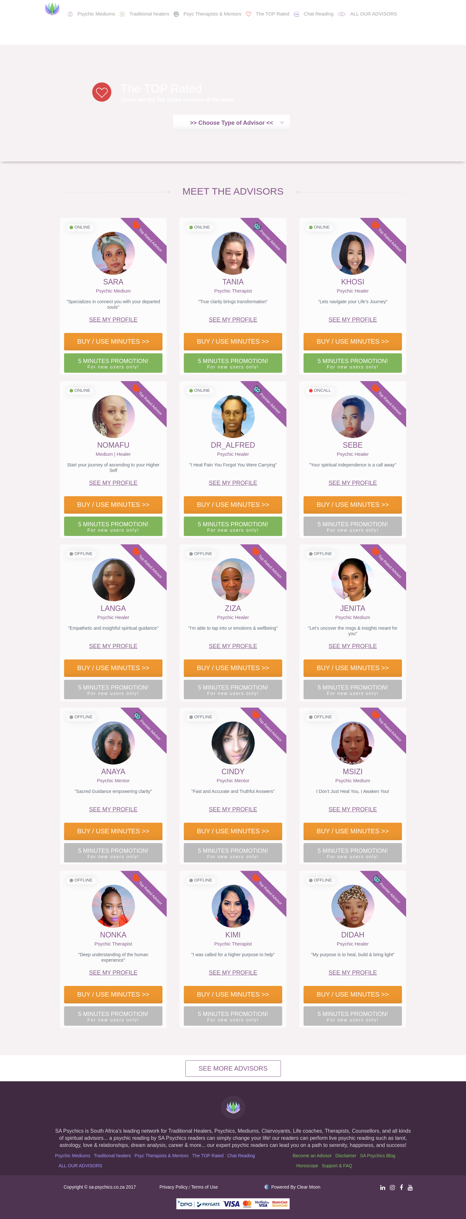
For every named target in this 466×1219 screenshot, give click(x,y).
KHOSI (352, 282)
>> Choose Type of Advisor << (231, 123)
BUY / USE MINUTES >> (113, 341)
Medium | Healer (113, 454)
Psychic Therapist (233, 291)
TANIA (233, 282)
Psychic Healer (353, 291)
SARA (113, 282)
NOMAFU (113, 445)
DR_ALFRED (233, 445)
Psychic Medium (113, 291)
